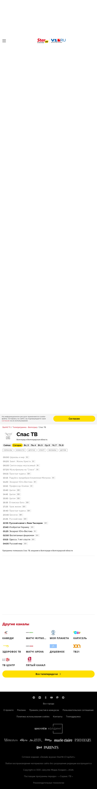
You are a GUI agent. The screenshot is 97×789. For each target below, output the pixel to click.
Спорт (42, 450)
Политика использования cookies (33, 716)
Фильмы (52, 450)
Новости (20, 450)
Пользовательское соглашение (78, 710)
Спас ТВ (42, 427)
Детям (63, 450)
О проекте (8, 710)
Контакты (57, 716)
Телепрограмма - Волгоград (25, 427)
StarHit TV (6, 427)
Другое (31, 450)
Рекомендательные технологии (48, 783)
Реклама (21, 710)
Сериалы (8, 450)
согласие (6, 421)
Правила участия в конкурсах (44, 710)
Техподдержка (73, 716)
